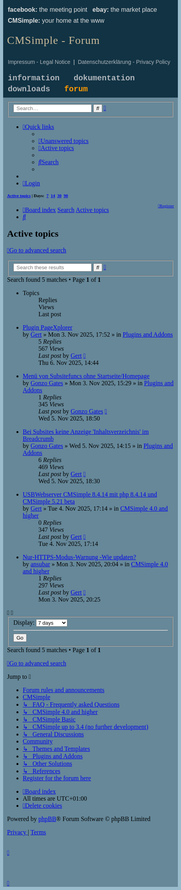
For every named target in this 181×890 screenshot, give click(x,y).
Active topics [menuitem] (19, 195)
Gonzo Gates (47, 383)
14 (53, 195)
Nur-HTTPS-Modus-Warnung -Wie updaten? (79, 557)
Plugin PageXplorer (47, 327)
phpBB (47, 819)
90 (66, 195)
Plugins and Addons (148, 334)
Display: (40, 622)
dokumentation (104, 78)
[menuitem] (63, 141)
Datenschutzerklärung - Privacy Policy (124, 62)
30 (59, 195)
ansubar (40, 564)
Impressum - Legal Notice (39, 62)
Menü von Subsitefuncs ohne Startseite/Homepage (86, 376)
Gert (36, 334)
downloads (29, 89)
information (34, 78)
